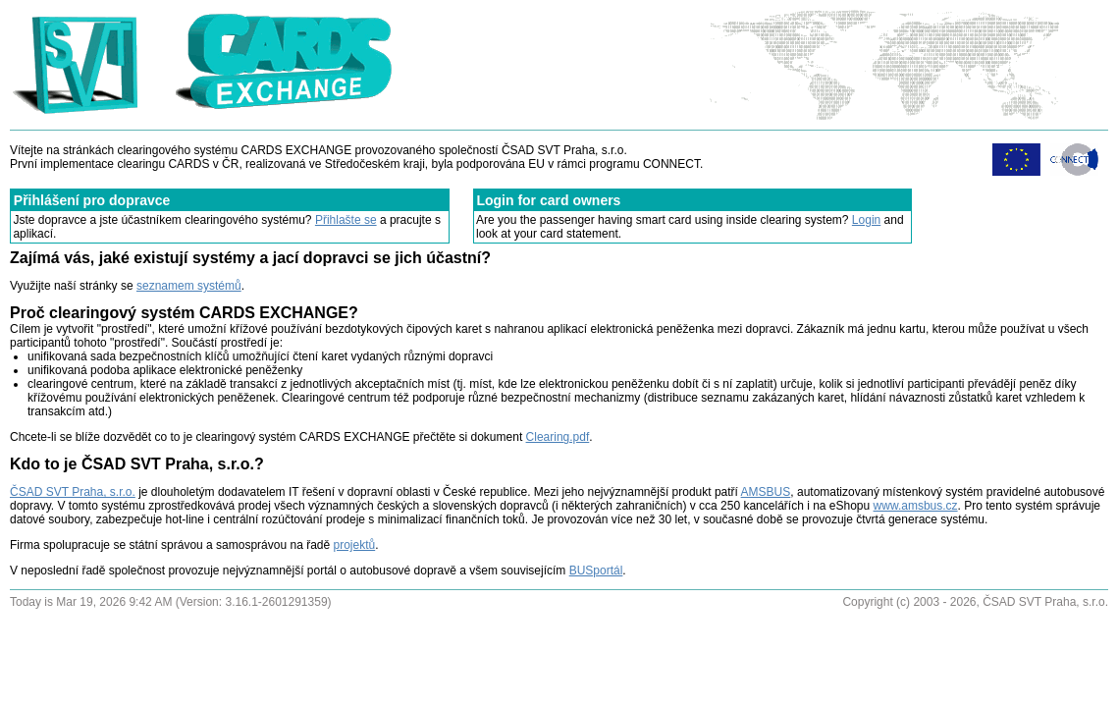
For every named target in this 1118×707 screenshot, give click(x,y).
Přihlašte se (346, 220)
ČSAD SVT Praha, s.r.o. (72, 492)
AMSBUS (766, 492)
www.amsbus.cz (916, 506)
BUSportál (596, 570)
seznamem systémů (188, 286)
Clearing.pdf (558, 437)
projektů (355, 545)
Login (866, 220)
